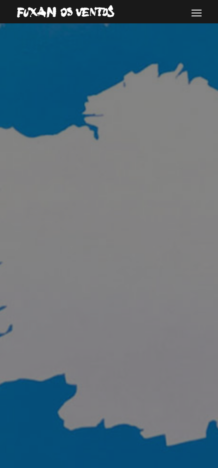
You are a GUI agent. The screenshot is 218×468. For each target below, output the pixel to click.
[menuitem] (194, 11)
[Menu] (194, 11)
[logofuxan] (90, 11)
